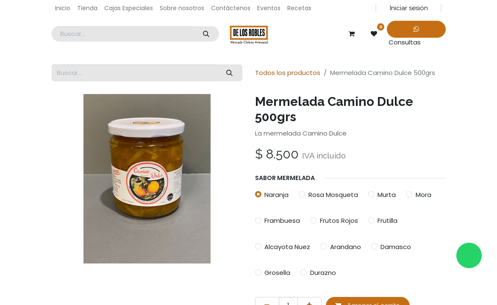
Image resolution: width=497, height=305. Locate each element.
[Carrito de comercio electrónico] (352, 34)
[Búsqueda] (206, 34)
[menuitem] (63, 8)
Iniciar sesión (409, 8)
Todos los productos (287, 72)
